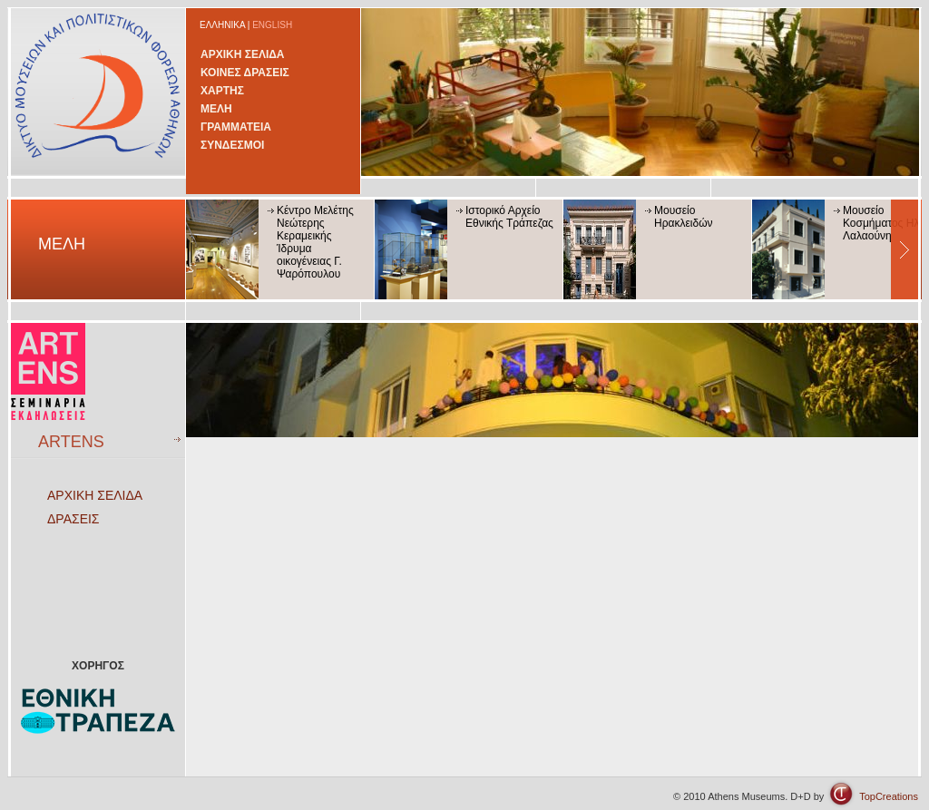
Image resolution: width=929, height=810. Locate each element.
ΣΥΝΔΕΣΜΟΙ (232, 145)
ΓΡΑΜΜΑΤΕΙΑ (235, 127)
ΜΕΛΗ (216, 108)
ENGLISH (272, 25)
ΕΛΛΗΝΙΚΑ (222, 25)
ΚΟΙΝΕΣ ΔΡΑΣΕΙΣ (244, 72)
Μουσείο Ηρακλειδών (683, 216)
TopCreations (888, 796)
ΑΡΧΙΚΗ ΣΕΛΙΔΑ (242, 54)
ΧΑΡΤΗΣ (222, 90)
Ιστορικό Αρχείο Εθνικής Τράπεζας (509, 216)
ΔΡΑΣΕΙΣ (73, 519)
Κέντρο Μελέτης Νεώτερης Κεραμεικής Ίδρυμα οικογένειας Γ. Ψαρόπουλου (315, 242)
